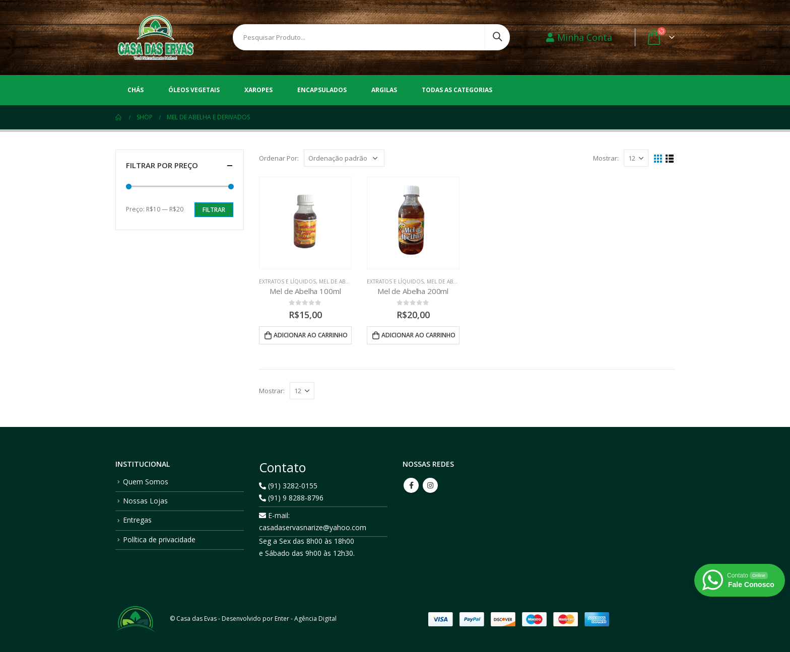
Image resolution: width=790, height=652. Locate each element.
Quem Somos (145, 481)
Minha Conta (579, 37)
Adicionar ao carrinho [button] (311, 335)
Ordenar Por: (279, 158)
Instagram (430, 485)
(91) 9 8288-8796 (291, 497)
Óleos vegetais (194, 90)
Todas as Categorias (457, 90)
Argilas (384, 90)
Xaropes (258, 90)
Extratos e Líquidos (287, 281)
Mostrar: (606, 158)
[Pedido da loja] (344, 158)
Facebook (411, 485)
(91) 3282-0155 (288, 485)
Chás (135, 90)
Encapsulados (322, 90)
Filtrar (214, 209)
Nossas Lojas (145, 500)
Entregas (137, 520)
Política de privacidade (159, 539)
